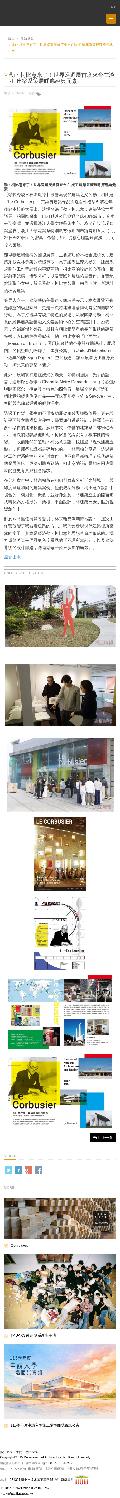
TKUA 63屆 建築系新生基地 (33, 1335)
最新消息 (27, 39)
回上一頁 (103, 1137)
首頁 (11, 39)
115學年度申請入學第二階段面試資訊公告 (45, 1425)
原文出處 (12, 557)
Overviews (19, 1246)
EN (113, 6)
